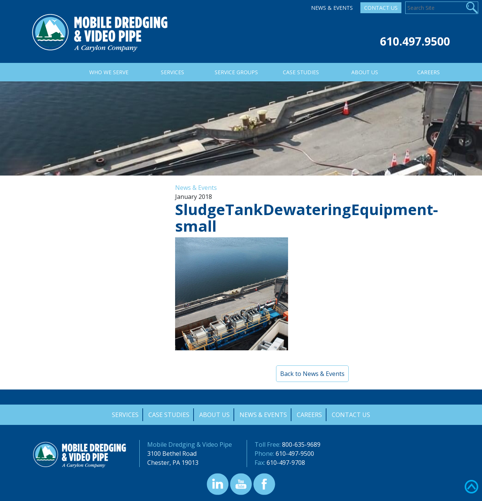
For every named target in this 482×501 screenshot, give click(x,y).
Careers (309, 415)
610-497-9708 (286, 462)
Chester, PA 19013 (172, 462)
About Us (214, 415)
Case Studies (168, 415)
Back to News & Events (312, 374)
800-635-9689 (301, 444)
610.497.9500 (415, 41)
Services (125, 415)
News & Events (332, 7)
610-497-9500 (295, 453)
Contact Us (381, 7)
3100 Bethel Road (172, 453)
